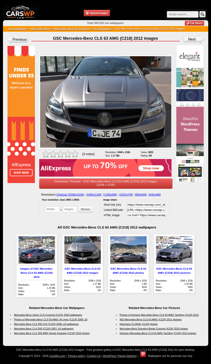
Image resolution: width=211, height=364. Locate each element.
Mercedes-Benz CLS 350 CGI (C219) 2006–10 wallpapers (46, 324)
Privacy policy (76, 356)
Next (192, 39)
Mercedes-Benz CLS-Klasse (72, 28)
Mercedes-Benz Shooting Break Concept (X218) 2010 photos (154, 328)
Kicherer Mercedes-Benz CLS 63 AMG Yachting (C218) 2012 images (158, 333)
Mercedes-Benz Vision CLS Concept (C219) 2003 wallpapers (48, 315)
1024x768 (126, 194)
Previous (20, 39)
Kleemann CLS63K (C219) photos (139, 324)
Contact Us (94, 356)
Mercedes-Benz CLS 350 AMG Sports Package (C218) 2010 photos (52, 333)
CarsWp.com (57, 356)
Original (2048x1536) (70, 194)
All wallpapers (103, 28)
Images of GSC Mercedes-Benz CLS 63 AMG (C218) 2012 (36, 272)
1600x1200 (94, 194)
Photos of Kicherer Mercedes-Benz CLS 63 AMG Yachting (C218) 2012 (159, 315)
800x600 (141, 194)
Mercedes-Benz (41, 28)
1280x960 (110, 194)
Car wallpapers (18, 28)
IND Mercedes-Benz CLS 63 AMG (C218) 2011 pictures (151, 319)
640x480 (155, 194)
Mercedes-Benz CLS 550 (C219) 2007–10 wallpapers (44, 328)
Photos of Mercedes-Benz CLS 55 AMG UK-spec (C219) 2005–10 (51, 319)
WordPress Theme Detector (120, 356)
